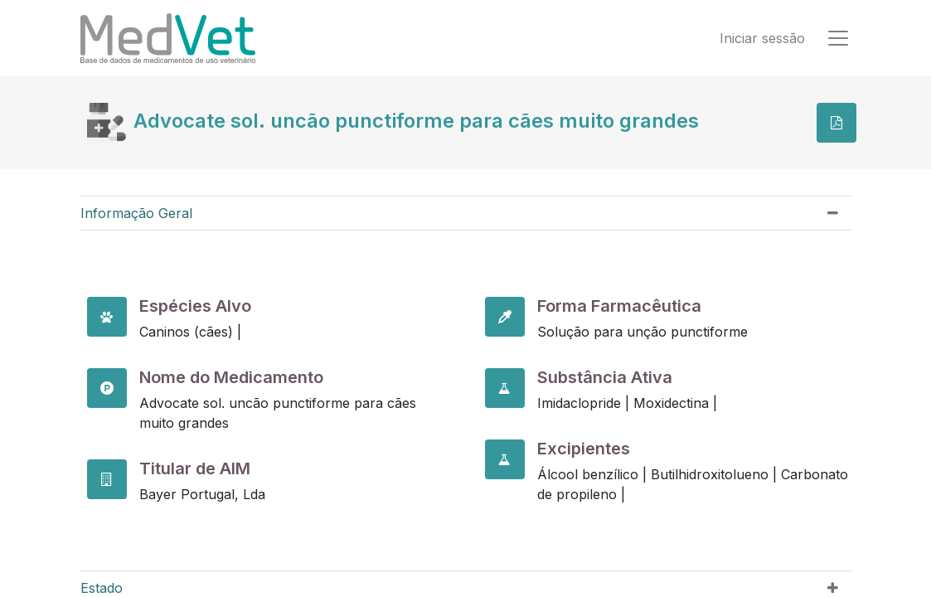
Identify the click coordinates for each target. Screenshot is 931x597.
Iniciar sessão (762, 38)
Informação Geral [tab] (136, 213)
